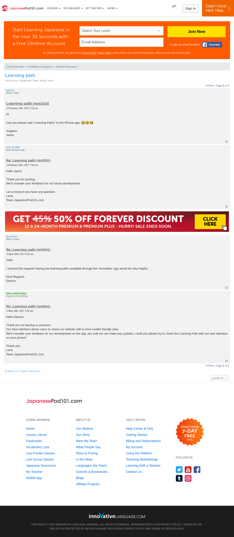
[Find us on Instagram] (188, 478)
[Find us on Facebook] (197, 469)
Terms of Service (164, 528)
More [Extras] (111, 8)
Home (30, 428)
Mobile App (34, 478)
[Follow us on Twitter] (179, 469)
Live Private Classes (40, 453)
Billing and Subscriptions (143, 441)
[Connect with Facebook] (212, 44)
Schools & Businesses (92, 472)
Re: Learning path (20, 160)
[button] (175, 8)
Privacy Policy (104, 53)
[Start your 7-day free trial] (190, 432)
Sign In (190, 8)
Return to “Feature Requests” (24, 371)
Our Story (83, 435)
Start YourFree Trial (219, 8)
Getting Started (136, 435)
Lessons (52, 8)
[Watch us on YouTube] (188, 469)
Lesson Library (36, 435)
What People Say (88, 447)
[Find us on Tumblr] (179, 478)
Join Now (196, 31)
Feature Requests (66, 66)
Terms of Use (89, 53)
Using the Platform (139, 453)
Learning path (20, 75)
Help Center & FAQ (139, 428)
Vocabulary (72, 8)
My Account (134, 447)
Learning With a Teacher (143, 465)
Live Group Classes (40, 459)
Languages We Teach (91, 465)
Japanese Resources (41, 465)
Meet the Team (86, 441)
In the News (84, 459)
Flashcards (34, 441)
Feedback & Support (40, 66)
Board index (17, 66)
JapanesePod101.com (145, 524)
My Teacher (94, 8)
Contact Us (134, 472)
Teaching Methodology (142, 459)
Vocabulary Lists (37, 447)
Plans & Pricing (87, 453)
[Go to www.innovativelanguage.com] (117, 515)
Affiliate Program (87, 484)
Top (226, 141)
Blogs (80, 478)
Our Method (84, 428)
